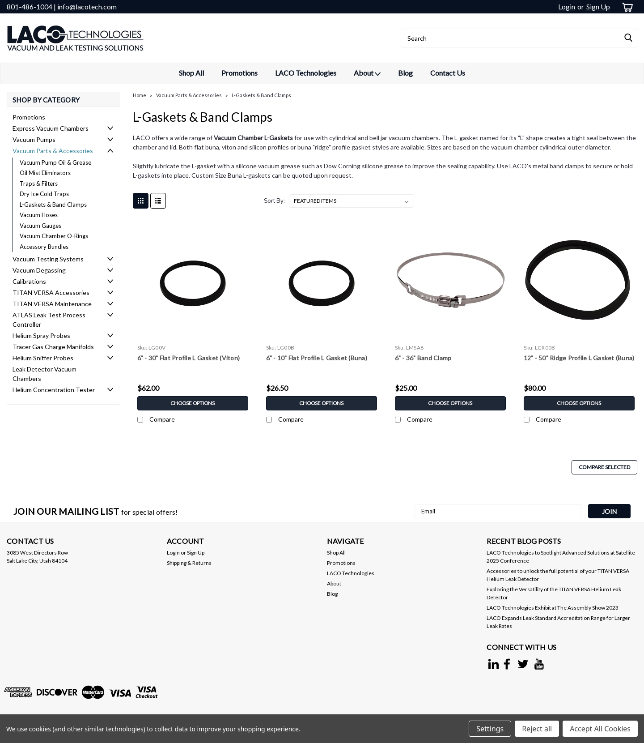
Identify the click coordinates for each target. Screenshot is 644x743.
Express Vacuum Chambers (51, 128)
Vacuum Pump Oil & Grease (55, 162)
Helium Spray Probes (41, 335)
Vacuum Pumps (34, 139)
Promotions (239, 72)
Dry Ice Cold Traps (44, 193)
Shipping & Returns (189, 562)
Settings (490, 729)
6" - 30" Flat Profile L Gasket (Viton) (188, 358)
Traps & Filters (39, 183)
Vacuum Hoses (39, 214)
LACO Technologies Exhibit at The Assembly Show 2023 (553, 607)
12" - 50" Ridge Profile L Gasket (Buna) (579, 358)
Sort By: (274, 201)
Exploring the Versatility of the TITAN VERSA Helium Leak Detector (554, 593)
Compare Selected (604, 467)
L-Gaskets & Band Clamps (53, 204)
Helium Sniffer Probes (43, 358)
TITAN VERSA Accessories (51, 292)
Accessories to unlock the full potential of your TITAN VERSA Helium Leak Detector (558, 575)
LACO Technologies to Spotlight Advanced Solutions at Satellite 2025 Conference (561, 556)
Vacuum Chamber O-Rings (54, 235)
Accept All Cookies (600, 729)
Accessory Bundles (44, 246)
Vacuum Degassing (39, 270)
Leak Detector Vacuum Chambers (44, 373)
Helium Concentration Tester (54, 389)
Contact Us (447, 72)
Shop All (191, 72)
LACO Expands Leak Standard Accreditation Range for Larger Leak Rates (558, 622)
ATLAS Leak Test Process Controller (49, 319)
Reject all (537, 729)
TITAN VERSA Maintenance (52, 303)
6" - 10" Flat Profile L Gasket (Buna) (316, 358)
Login (566, 6)
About (367, 73)
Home (139, 95)
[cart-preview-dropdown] (625, 6)
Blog (405, 72)
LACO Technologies (305, 72)
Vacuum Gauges (40, 225)
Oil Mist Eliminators (45, 172)
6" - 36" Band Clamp (423, 358)
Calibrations (29, 281)
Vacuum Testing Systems (48, 259)
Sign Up (598, 6)
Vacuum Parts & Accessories (53, 150)
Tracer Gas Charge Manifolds (53, 346)
